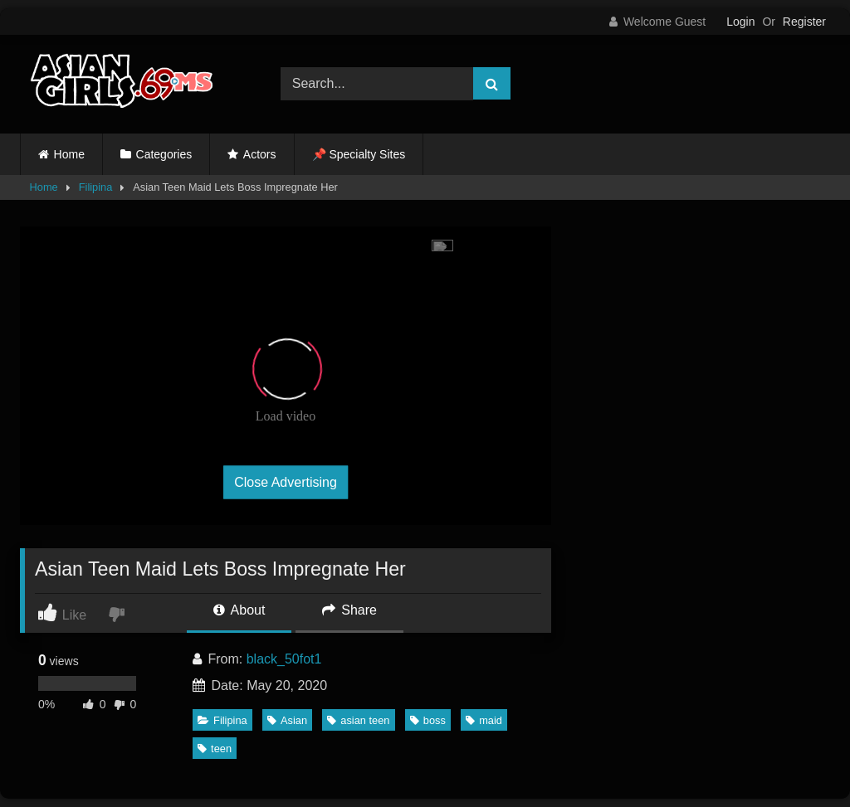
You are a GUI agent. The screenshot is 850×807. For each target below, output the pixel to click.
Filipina (96, 187)
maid (484, 720)
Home (69, 154)
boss (428, 720)
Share (349, 610)
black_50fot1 (284, 659)
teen (215, 748)
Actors (259, 154)
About (239, 610)
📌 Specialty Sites (359, 154)
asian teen (358, 720)
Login (740, 21)
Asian (287, 720)
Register (804, 21)
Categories (164, 154)
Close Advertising (285, 481)
